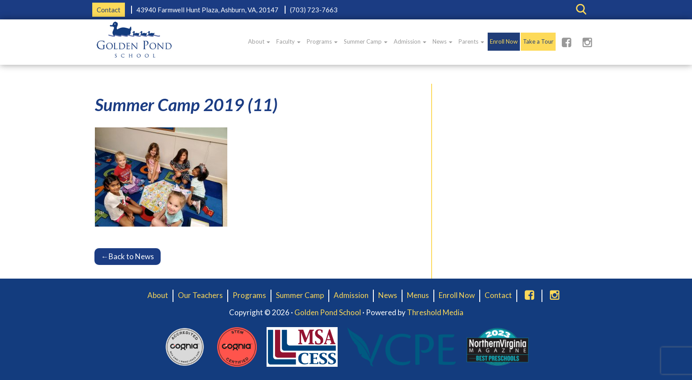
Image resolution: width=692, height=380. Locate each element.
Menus (418, 295)
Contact (108, 10)
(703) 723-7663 (314, 10)
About (259, 41)
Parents (471, 41)
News (442, 41)
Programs (322, 41)
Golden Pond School (327, 312)
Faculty (288, 41)
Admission (410, 41)
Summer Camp (365, 41)
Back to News (127, 256)
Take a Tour (538, 41)
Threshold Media (435, 312)
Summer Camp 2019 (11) (186, 104)
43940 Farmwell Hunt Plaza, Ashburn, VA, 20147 (207, 10)
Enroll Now (504, 41)
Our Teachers (200, 295)
